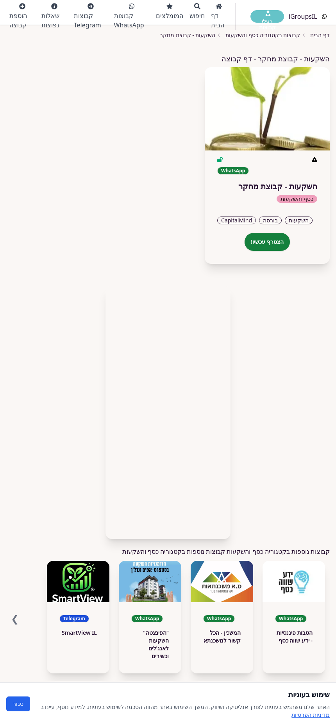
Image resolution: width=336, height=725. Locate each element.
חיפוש (197, 11)
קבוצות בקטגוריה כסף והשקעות (262, 35)
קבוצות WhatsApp (129, 16)
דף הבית (217, 16)
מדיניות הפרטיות (310, 714)
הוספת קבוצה (18, 16)
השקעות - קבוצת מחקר (187, 35)
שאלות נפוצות (50, 16)
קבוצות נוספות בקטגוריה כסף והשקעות (173, 551)
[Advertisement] (168, 409)
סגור (18, 703)
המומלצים (169, 11)
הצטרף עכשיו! (267, 241)
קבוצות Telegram (87, 16)
